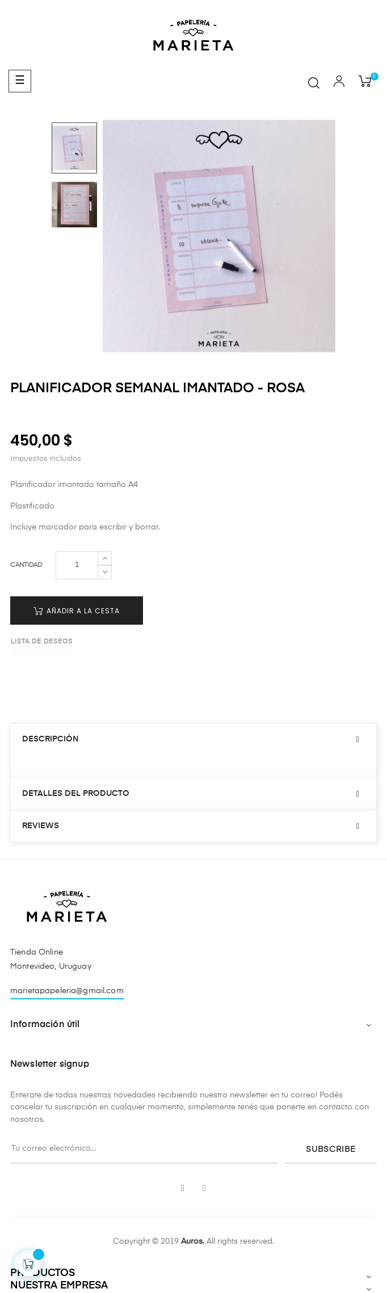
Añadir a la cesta (76, 611)
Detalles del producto (75, 794)
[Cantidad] (77, 565)
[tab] (193, 739)
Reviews (40, 826)
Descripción (50, 739)
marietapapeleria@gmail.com (67, 991)
